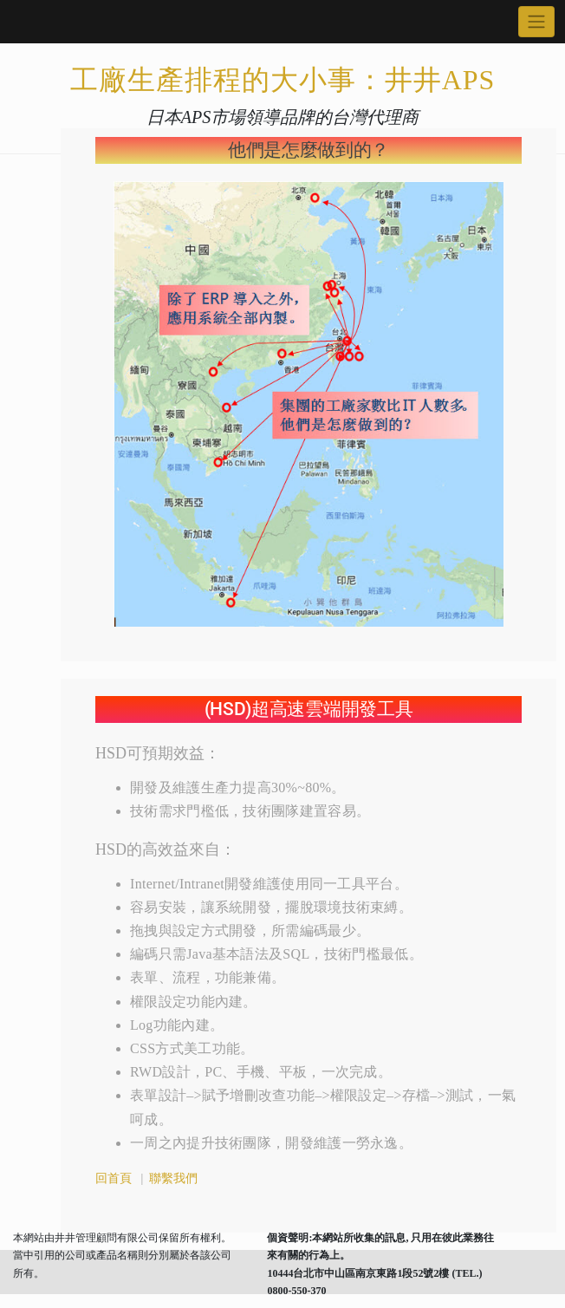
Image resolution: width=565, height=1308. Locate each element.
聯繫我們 (172, 1178)
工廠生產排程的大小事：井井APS (283, 79)
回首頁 (113, 1178)
